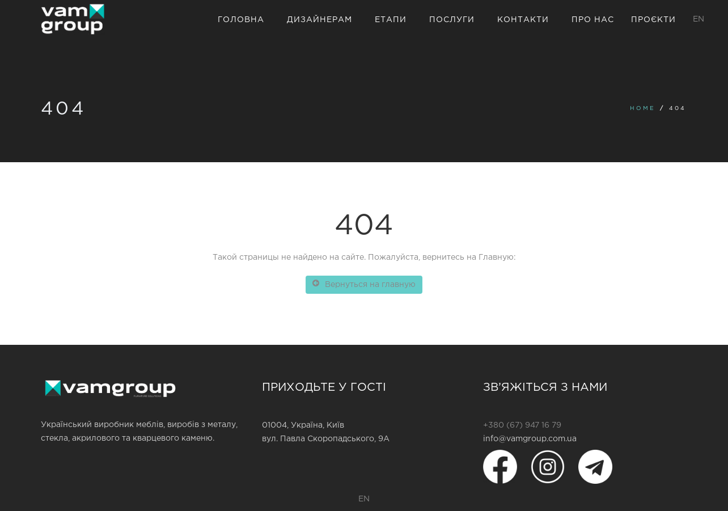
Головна (241, 19)
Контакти (523, 19)
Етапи (391, 19)
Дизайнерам (319, 19)
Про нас (593, 19)
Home (642, 108)
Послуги (452, 19)
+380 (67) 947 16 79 (522, 425)
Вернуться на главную (364, 283)
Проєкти (653, 19)
